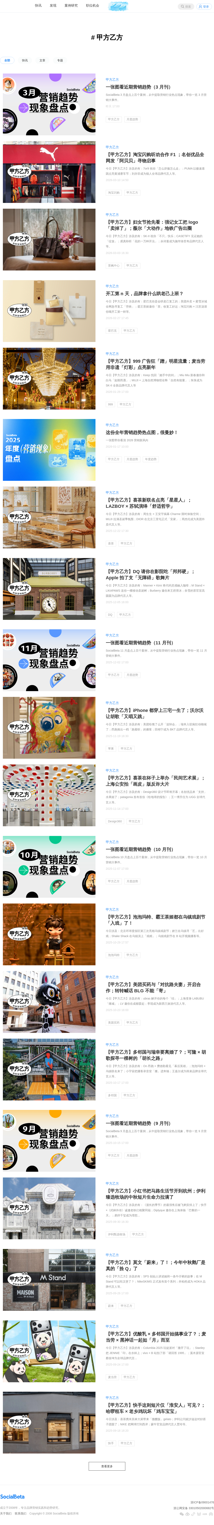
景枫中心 (114, 265)
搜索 (188, 6)
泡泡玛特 (114, 955)
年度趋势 (151, 459)
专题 (60, 60)
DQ (110, 614)
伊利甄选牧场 (116, 1234)
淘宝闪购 (114, 192)
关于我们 (6, 1513)
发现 (53, 5)
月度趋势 (132, 119)
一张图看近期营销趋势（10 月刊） (141, 849)
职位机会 (92, 5)
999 (110, 404)
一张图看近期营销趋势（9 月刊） (139, 1123)
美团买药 (114, 1022)
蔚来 (111, 1305)
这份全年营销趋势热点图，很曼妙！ (142, 432)
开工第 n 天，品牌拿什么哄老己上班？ (145, 293)
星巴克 (112, 330)
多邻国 (112, 1095)
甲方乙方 (112, 79)
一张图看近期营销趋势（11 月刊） (141, 642)
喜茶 (111, 543)
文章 (42, 60)
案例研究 (71, 5)
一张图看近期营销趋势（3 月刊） (139, 87)
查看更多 (107, 1466)
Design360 (115, 821)
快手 (111, 1443)
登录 (206, 6)
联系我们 (20, 1513)
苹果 (111, 748)
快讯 (38, 5)
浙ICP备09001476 (202, 1502)
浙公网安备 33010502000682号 (193, 1508)
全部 (7, 60)
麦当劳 (112, 1377)
